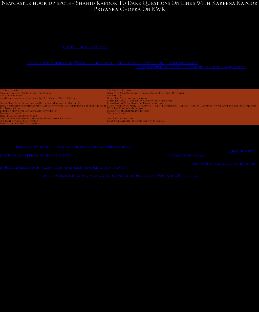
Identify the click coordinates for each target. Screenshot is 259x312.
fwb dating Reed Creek (177, 175)
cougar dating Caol (186, 155)
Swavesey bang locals (94, 62)
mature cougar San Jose (106, 167)
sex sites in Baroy (182, 62)
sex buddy (202, 163)
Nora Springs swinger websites (42, 155)
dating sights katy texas (86, 46)
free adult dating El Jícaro (41, 147)
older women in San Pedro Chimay (100, 147)
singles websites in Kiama (64, 175)
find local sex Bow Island (140, 62)
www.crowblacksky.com (50, 62)
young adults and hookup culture (122, 175)
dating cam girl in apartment (55, 167)
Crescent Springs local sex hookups (170, 67)
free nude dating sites (225, 67)
